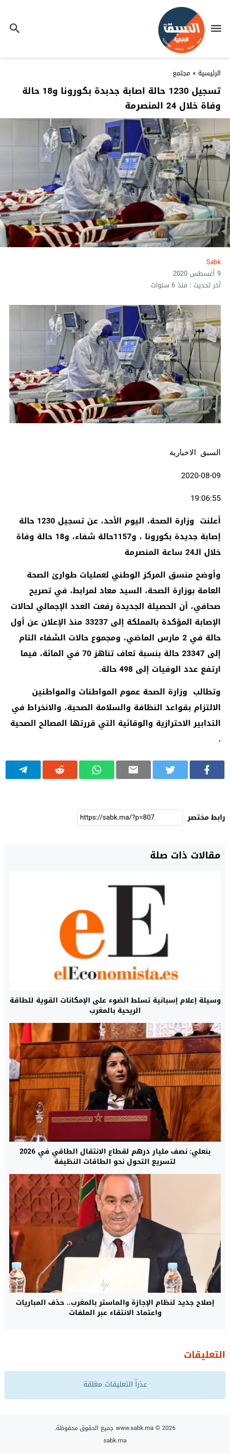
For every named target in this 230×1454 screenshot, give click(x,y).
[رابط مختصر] (130, 817)
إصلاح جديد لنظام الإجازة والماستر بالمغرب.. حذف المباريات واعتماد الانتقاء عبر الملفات (115, 1308)
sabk (213, 262)
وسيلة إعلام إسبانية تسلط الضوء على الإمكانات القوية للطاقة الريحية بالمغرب (115, 1005)
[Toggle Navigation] (218, 30)
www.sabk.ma (135, 1428)
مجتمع (181, 73)
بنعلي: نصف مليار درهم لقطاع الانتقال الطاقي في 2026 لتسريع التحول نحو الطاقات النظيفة (115, 1156)
